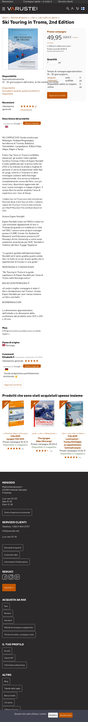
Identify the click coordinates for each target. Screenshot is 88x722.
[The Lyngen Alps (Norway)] (44, 430)
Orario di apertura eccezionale (17, 512)
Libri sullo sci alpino (48, 17)
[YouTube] (17, 577)
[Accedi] (72, 8)
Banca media (9, 695)
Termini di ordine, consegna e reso (19, 634)
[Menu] (3, 8)
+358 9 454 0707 (21, 526)
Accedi (7, 650)
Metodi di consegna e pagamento (18, 627)
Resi (6, 606)
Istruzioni (8, 620)
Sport (6, 17)
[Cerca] (67, 9)
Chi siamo (8, 702)
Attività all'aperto (20, 17)
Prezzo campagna (56, 31)
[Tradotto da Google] (11, 123)
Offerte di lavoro (11, 709)
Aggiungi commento (13, 384)
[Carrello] (77, 8)
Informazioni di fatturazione (16, 561)
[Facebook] (4, 577)
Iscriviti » (9, 587)
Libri (34, 17)
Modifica (53, 715)
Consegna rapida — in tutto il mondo (37, 3)
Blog (6, 681)
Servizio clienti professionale (65, 3)
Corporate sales (11, 554)
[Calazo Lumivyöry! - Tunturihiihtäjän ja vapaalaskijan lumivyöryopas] (72, 430)
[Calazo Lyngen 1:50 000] (15, 430)
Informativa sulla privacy (14, 665)
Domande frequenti (12, 547)
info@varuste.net (10, 530)
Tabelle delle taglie (12, 688)
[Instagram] (10, 577)
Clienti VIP (8, 658)
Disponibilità (8, 87)
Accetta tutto (66, 715)
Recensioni (7, 2)
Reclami (7, 613)
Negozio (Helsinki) (52, 79)
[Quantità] (52, 62)
